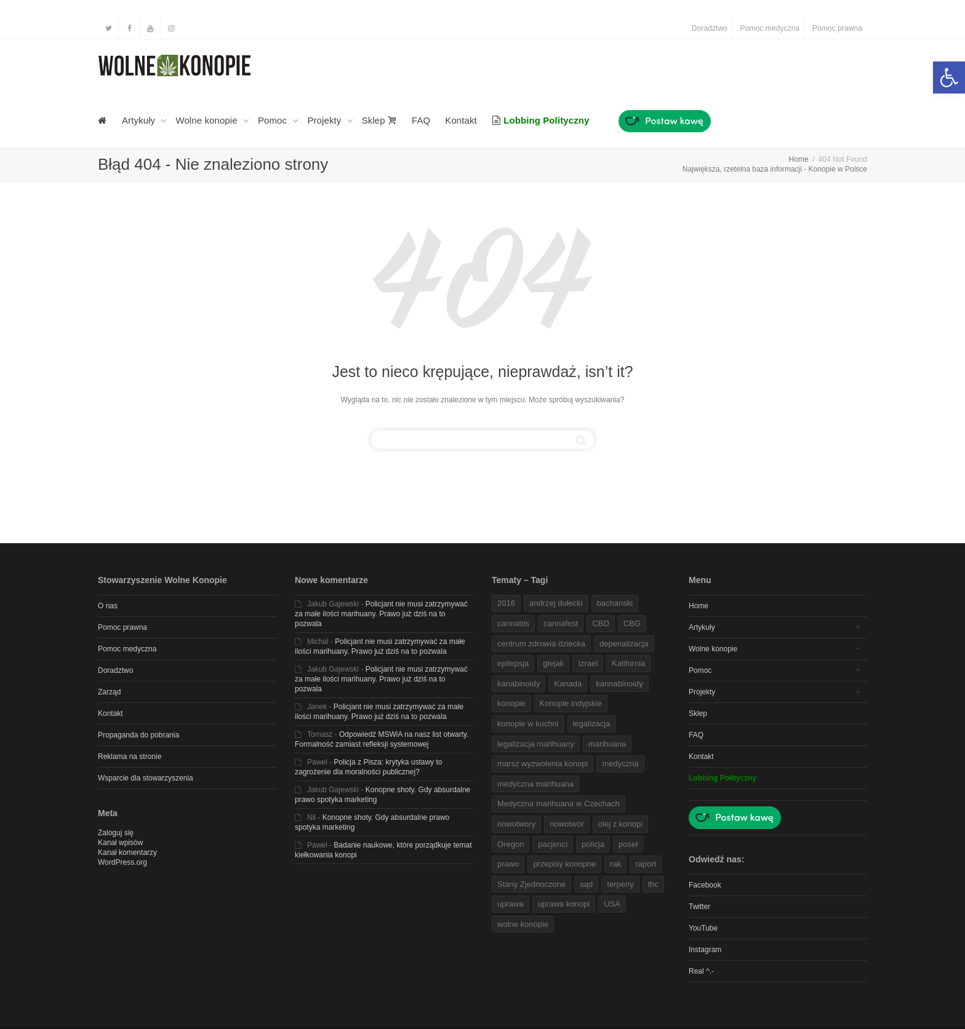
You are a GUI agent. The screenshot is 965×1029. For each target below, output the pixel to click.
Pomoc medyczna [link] (770, 28)
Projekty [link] (325, 120)
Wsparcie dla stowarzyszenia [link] (145, 778)
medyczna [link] (620, 763)
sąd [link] (586, 884)
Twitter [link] (699, 906)
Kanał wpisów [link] (120, 842)
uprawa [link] (510, 903)
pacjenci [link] (552, 844)
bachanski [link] (615, 603)
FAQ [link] (421, 120)
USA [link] (612, 903)
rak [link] (615, 863)
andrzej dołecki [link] (556, 603)
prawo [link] (508, 863)
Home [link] (698, 606)
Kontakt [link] (461, 120)
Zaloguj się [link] (116, 832)
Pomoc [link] (273, 120)
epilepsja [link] (513, 663)
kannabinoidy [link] (619, 683)
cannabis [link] (513, 623)
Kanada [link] (568, 683)
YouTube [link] (703, 928)
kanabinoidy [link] (518, 683)
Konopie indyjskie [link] (571, 703)
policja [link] (593, 844)
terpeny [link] (620, 884)
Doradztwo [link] (709, 28)
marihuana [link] (607, 744)
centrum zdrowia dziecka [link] (541, 643)
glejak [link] (553, 663)
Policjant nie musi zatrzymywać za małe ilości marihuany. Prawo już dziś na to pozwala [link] (381, 614)
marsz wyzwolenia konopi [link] (542, 763)
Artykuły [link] (140, 120)
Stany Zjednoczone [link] (531, 884)
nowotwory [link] (516, 823)
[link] (949, 77)
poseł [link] (628, 844)
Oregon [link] (510, 844)
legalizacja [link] (592, 723)
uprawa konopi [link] (564, 903)
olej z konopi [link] (620, 823)
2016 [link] (506, 603)
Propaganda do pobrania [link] (138, 735)
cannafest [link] (560, 623)
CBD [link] (600, 623)
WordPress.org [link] (122, 862)
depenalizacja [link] (624, 643)
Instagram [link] (705, 949)
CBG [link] (632, 623)
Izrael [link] (588, 663)
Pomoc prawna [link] (837, 28)
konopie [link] (511, 703)
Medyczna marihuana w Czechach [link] (558, 803)
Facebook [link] (705, 885)
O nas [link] (108, 606)
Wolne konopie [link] (207, 120)
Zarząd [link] (109, 692)
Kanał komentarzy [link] (127, 852)
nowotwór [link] (567, 823)
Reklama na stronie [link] (129, 756)
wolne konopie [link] (522, 924)
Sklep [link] (379, 120)
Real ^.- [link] (701, 971)
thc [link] (653, 884)
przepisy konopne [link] (564, 863)
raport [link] (645, 863)
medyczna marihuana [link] (535, 784)
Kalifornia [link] (628, 663)
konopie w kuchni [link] (528, 723)
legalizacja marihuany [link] (535, 744)
